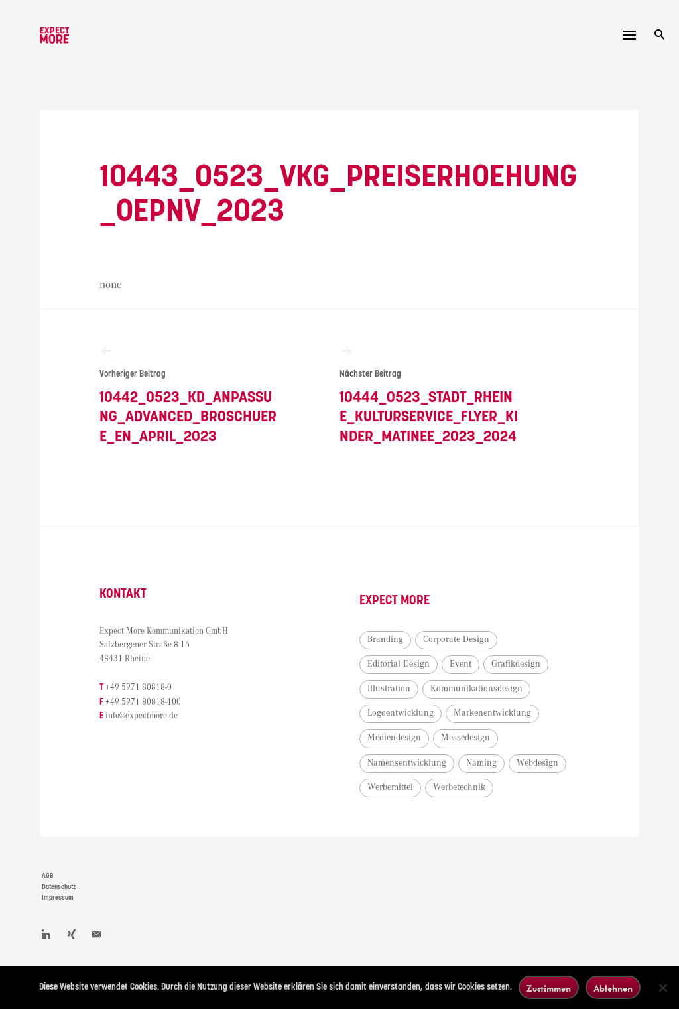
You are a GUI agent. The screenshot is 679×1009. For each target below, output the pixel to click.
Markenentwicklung (492, 713)
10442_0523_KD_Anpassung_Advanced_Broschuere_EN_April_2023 (189, 394)
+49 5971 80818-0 (138, 687)
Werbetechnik (459, 787)
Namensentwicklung (406, 763)
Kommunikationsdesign (476, 688)
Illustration (388, 688)
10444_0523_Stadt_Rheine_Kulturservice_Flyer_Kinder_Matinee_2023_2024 (429, 394)
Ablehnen (613, 988)
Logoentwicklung (400, 713)
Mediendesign (394, 737)
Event (460, 664)
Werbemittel (390, 787)
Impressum (58, 897)
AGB (48, 875)
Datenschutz (59, 887)
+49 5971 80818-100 (143, 702)
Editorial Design (398, 664)
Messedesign (465, 737)
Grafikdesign (515, 664)
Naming (481, 763)
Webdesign (537, 763)
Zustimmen (548, 988)
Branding (385, 639)
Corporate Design (456, 639)
